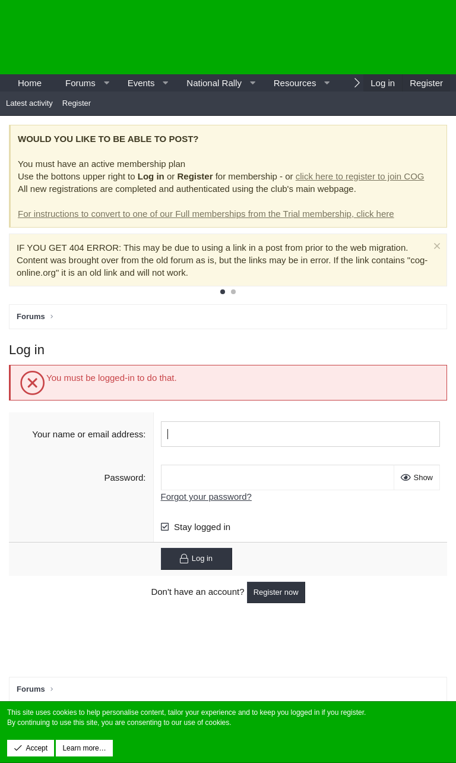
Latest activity (29, 103)
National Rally (214, 83)
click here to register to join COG (360, 176)
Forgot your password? (206, 496)
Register (76, 103)
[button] (106, 83)
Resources (295, 83)
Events (141, 83)
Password (124, 477)
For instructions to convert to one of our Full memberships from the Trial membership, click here (206, 214)
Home (30, 83)
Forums (80, 83)
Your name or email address (87, 434)
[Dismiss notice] (435, 247)
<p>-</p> (349, 37)
